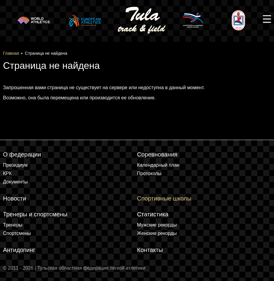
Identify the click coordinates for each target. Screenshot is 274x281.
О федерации (22, 154)
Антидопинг (19, 250)
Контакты (150, 250)
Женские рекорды (157, 233)
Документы (15, 181)
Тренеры (12, 224)
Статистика (152, 214)
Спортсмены (17, 233)
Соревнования (157, 154)
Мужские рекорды (157, 224)
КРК (7, 173)
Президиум (15, 165)
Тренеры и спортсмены (35, 214)
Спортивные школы (164, 198)
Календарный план (158, 165)
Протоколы (149, 173)
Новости (14, 198)
